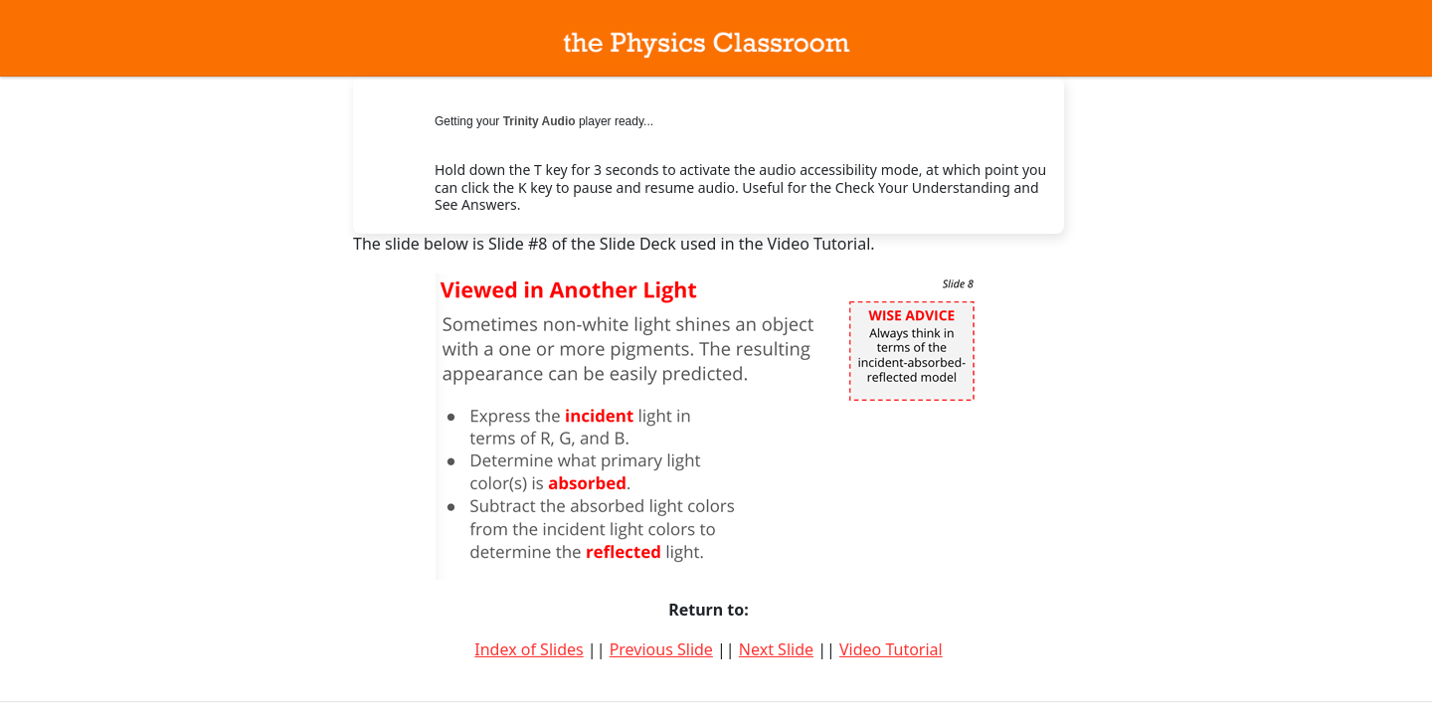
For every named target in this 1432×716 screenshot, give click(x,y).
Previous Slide (661, 649)
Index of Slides (528, 649)
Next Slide (776, 649)
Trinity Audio (539, 121)
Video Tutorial (891, 649)
